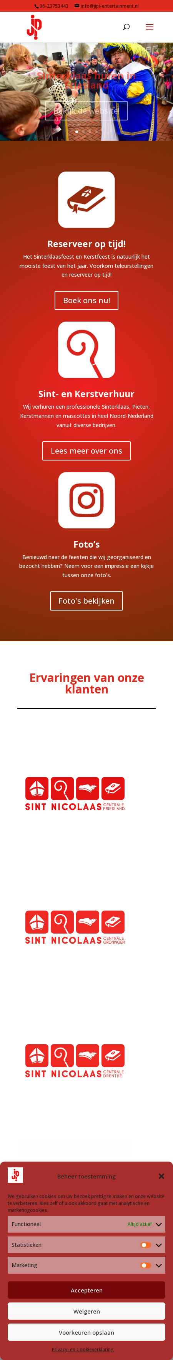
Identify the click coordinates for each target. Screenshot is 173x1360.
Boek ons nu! (86, 300)
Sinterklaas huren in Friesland (86, 83)
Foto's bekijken (86, 601)
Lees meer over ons (86, 451)
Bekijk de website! (86, 114)
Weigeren (86, 1311)
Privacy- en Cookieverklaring (83, 1349)
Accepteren (87, 1290)
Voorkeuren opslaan (86, 1332)
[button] (161, 1176)
